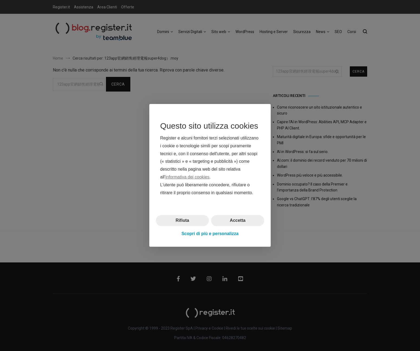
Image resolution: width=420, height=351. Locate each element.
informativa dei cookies (187, 177)
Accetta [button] (237, 220)
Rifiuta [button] (182, 220)
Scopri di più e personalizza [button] (210, 233)
